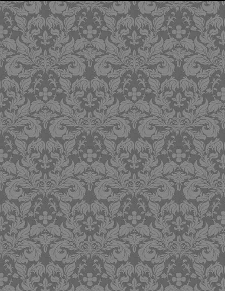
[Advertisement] (114, 58)
